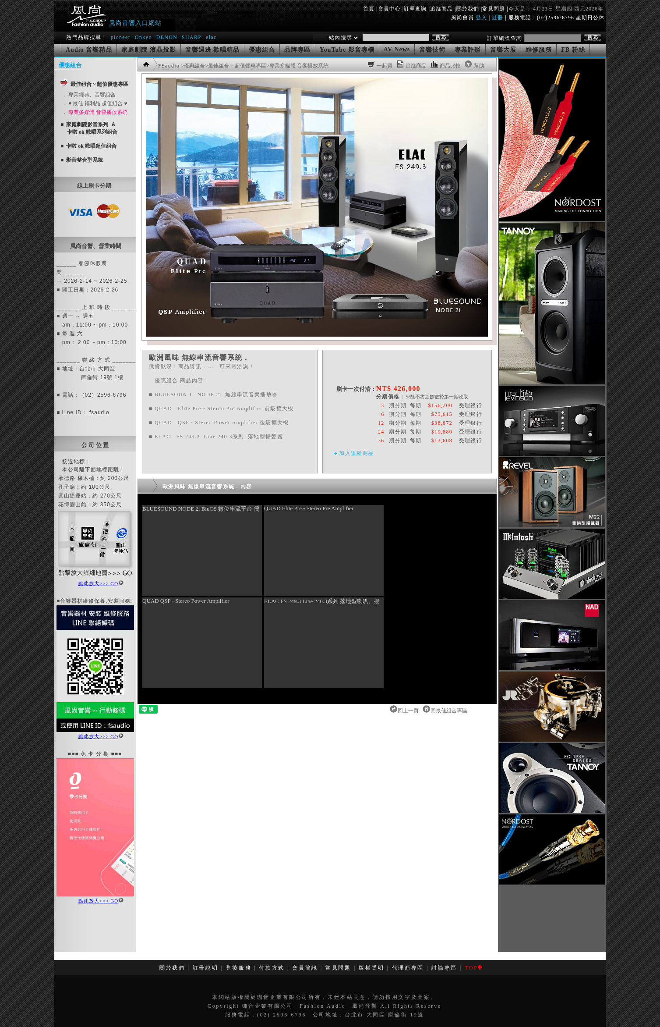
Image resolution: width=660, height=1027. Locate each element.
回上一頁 (409, 710)
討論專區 (444, 968)
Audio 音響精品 (89, 49)
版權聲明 (372, 968)
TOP (473, 968)
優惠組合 (262, 49)
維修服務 (539, 49)
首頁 (368, 9)
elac (211, 37)
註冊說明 (206, 968)
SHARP (191, 37)
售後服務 (239, 968)
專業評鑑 (468, 49)
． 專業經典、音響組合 (89, 95)
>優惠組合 (193, 66)
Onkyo (143, 37)
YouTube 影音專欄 (347, 49)
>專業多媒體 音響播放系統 (297, 66)
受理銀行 (470, 405)
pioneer (121, 37)
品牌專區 (297, 49)
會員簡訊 (305, 968)
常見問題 (493, 9)
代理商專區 (408, 968)
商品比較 (450, 66)
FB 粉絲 (573, 49)
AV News (397, 49)
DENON (168, 37)
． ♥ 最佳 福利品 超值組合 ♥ (94, 103)
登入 (481, 17)
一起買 (384, 66)
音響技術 (432, 49)
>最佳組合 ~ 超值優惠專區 (235, 66)
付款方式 (272, 968)
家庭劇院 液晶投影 (148, 49)
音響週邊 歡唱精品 (212, 49)
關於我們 (467, 9)
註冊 (497, 17)
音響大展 (503, 49)
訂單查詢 (415, 9)
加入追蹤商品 (356, 453)
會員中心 (389, 9)
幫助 (479, 66)
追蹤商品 (441, 9)
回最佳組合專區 (450, 710)
